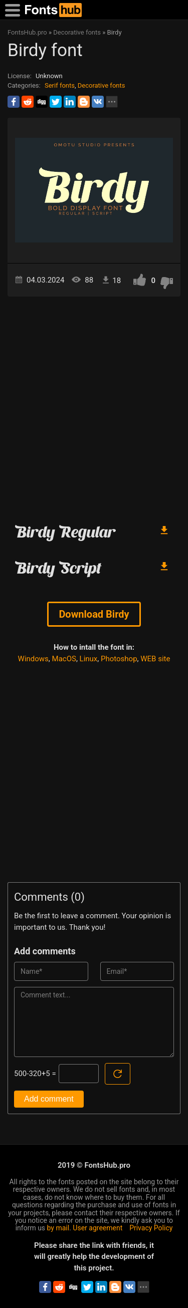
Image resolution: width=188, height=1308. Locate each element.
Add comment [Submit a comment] (49, 1099)
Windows (33, 658)
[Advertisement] (94, 405)
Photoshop (119, 658)
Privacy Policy (150, 1228)
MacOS (64, 658)
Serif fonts (60, 85)
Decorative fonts (101, 85)
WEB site (155, 658)
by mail (58, 1228)
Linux (89, 658)
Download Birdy (94, 614)
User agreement (97, 1228)
